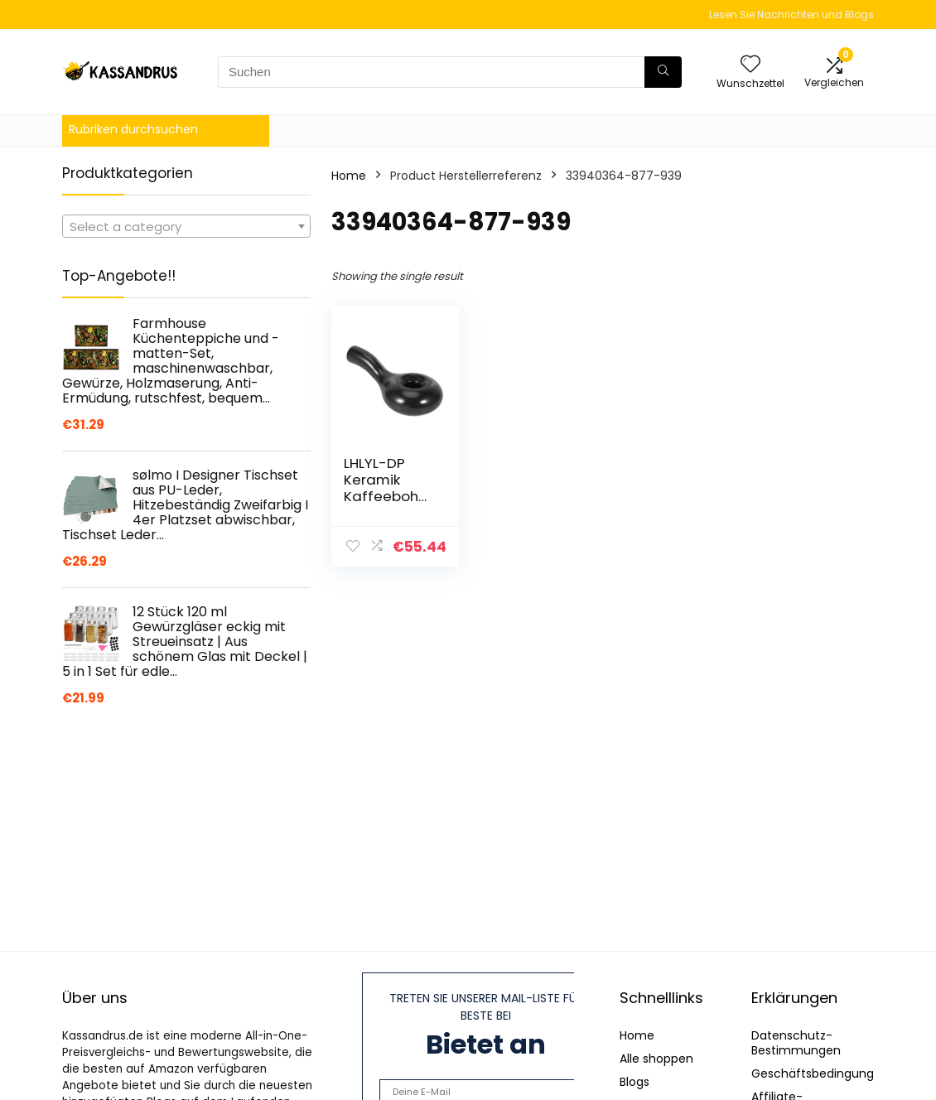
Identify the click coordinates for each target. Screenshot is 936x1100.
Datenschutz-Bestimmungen (796, 1043)
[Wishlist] (750, 65)
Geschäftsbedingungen (820, 1073)
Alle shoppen (656, 1058)
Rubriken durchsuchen (133, 129)
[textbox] (186, 227)
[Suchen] (663, 72)
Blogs (634, 1081)
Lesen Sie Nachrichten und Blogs (791, 14)
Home (348, 175)
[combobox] (186, 226)
